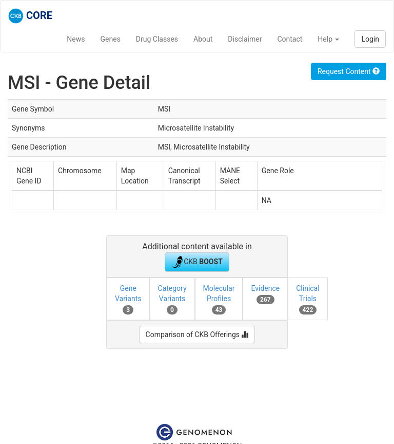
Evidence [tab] (265, 294)
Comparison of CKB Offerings (197, 334)
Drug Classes (157, 39)
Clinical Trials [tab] (307, 299)
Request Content (349, 71)
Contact (289, 39)
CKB (197, 262)
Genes (111, 39)
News (76, 39)
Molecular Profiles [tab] (219, 299)
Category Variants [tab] (172, 299)
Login (370, 39)
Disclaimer (245, 39)
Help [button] (328, 39)
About (202, 39)
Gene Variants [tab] (128, 299)
